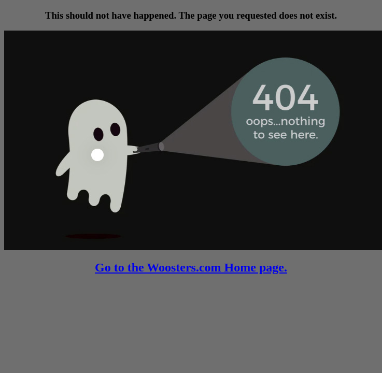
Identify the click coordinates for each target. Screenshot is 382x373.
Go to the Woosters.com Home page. (191, 267)
